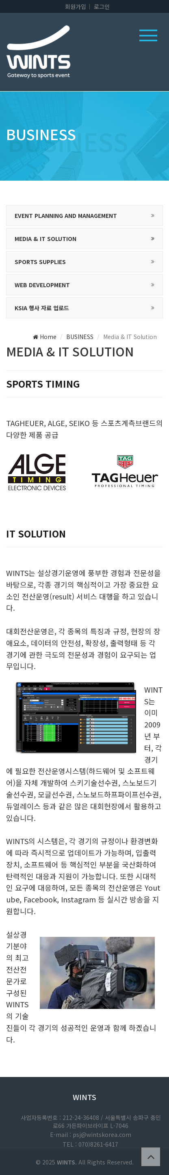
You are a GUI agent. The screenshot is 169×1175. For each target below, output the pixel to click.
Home (44, 337)
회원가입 (75, 6)
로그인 (102, 6)
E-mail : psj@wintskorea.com (90, 1134)
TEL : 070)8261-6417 (90, 1144)
